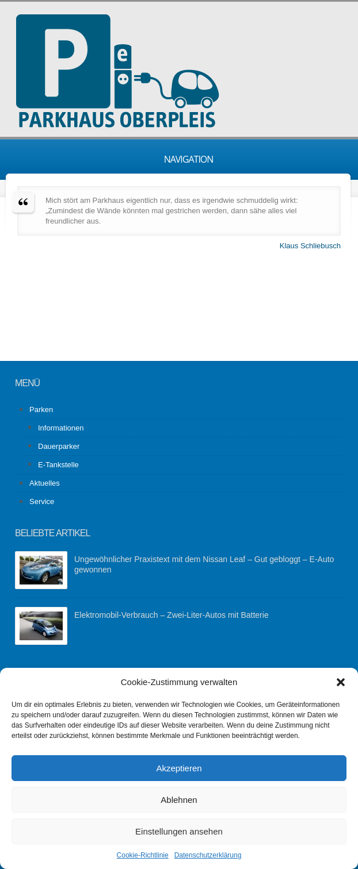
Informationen (61, 428)
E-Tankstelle (58, 464)
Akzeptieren (178, 768)
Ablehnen (179, 800)
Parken (41, 409)
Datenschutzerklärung (208, 855)
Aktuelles (44, 483)
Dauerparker (58, 446)
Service (41, 501)
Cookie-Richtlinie (143, 855)
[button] (340, 682)
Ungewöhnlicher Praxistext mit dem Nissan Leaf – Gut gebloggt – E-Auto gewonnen (204, 564)
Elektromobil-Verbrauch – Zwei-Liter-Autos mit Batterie (171, 615)
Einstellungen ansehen (179, 831)
